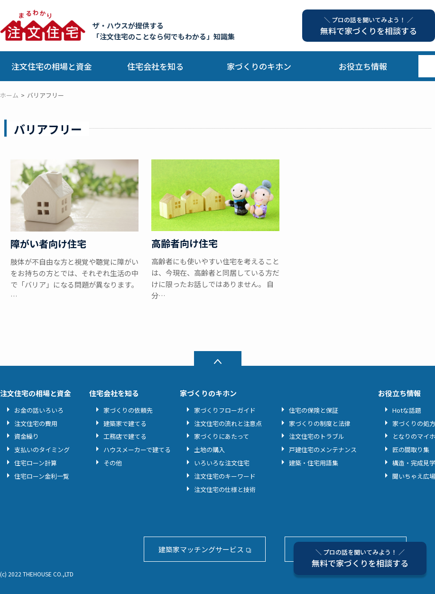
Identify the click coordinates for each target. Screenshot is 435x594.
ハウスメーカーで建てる (137, 449)
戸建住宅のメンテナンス (323, 449)
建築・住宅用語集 (313, 462)
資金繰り (26, 436)
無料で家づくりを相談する (360, 558)
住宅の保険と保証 (313, 410)
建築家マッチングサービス (201, 549)
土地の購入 (209, 449)
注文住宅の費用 (35, 423)
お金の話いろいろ (39, 410)
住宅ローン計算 (35, 462)
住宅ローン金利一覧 (41, 476)
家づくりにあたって (221, 436)
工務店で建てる (125, 436)
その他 (112, 462)
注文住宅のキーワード (225, 476)
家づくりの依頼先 (128, 410)
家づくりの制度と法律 (320, 423)
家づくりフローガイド (225, 410)
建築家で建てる (125, 423)
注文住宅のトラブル (316, 436)
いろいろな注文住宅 (222, 462)
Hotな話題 (406, 410)
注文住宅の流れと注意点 (228, 423)
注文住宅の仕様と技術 (225, 489)
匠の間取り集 (410, 449)
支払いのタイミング (42, 449)
